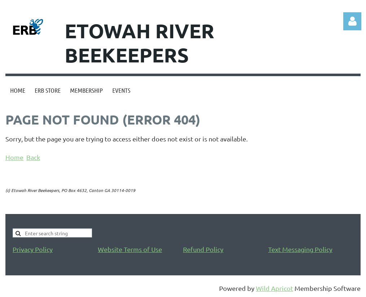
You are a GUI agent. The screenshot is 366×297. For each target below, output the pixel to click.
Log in (352, 21)
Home (14, 157)
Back (33, 157)
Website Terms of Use (130, 249)
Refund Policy (203, 249)
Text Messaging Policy (300, 249)
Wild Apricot (274, 288)
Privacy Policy (33, 249)
